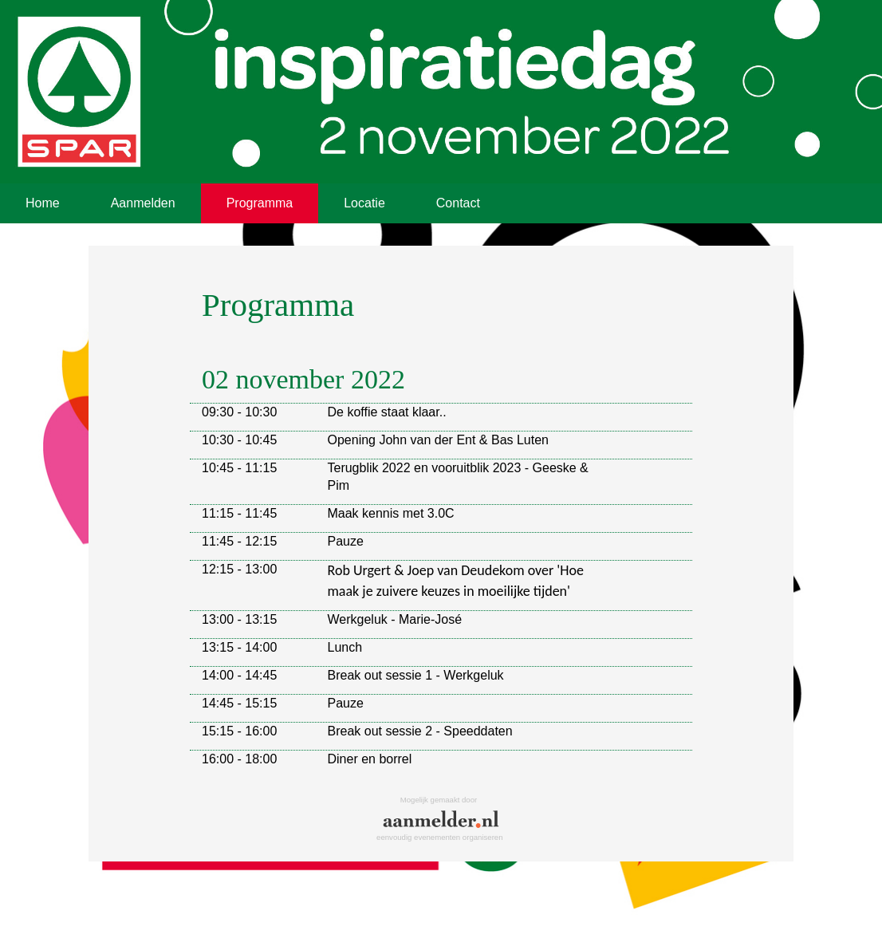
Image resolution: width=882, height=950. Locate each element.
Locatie (364, 203)
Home (43, 203)
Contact (458, 203)
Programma (259, 203)
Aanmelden (143, 203)
